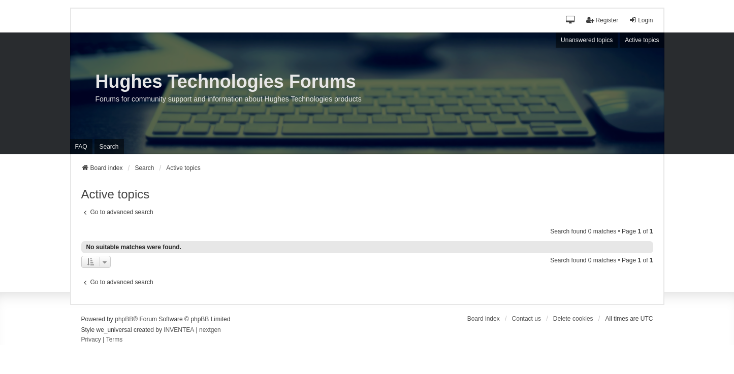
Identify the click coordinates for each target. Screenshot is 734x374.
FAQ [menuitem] (81, 146)
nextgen (210, 329)
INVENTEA (179, 329)
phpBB (124, 319)
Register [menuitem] (602, 20)
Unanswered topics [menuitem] (587, 40)
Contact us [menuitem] (526, 318)
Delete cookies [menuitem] (573, 318)
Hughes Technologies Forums (225, 81)
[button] (570, 20)
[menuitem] (91, 340)
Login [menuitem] (641, 20)
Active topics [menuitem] (642, 40)
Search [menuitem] (109, 146)
